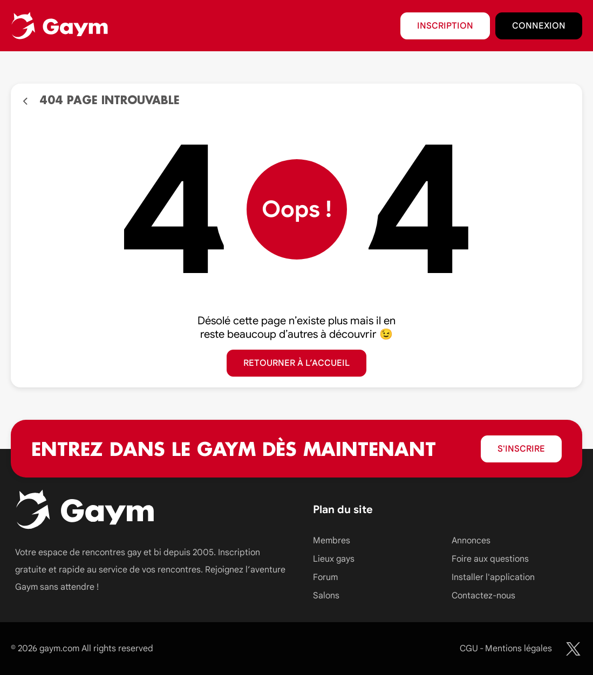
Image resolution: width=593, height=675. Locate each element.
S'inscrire (521, 449)
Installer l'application (493, 577)
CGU (469, 648)
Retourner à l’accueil (296, 363)
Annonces (471, 540)
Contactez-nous (483, 595)
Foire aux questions (490, 559)
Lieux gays (334, 559)
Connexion (538, 26)
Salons (326, 595)
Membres (331, 540)
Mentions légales (518, 648)
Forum (325, 577)
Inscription (445, 26)
